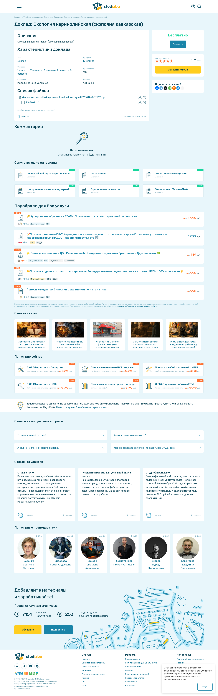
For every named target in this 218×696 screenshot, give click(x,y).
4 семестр (63, 70)
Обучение (28, 629)
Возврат (129, 670)
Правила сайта (132, 659)
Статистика (131, 682)
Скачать (178, 44)
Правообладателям (135, 678)
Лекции (180, 663)
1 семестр (23, 70)
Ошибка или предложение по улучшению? (35, 110)
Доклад (21, 60)
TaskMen (23, 116)
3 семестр (50, 70)
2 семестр (36, 70)
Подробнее (58, 629)
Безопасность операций (137, 674)
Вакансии (130, 685)
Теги (84, 685)
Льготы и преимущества (93, 674)
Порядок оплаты (133, 666)
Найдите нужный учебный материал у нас (81, 407)
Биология (88, 60)
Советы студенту (90, 666)
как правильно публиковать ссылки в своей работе (134, 306)
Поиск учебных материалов (190, 659)
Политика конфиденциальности (141, 663)
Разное (85, 678)
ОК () (205, 687)
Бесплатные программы (93, 663)
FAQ (83, 682)
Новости (86, 659)
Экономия (86, 670)
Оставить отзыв (178, 69)
